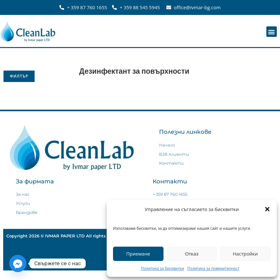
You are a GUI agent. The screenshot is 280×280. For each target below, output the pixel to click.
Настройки (245, 253)
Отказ (191, 253)
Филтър (19, 76)
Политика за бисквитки (162, 268)
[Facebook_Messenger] (17, 263)
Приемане (138, 253)
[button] (267, 209)
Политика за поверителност (213, 268)
